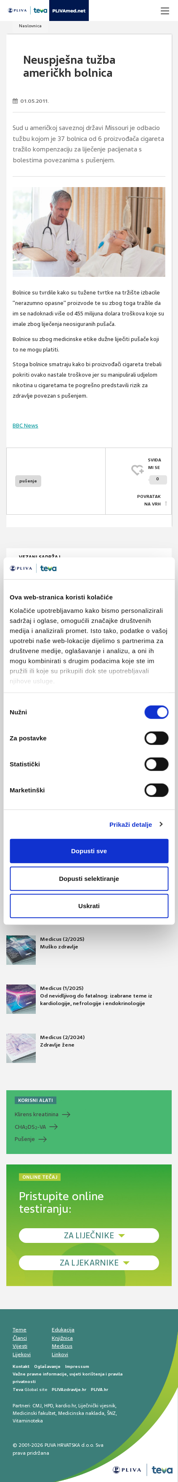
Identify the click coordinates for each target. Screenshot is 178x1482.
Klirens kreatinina (36, 1114)
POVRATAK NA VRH (149, 500)
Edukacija (63, 1329)
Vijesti (20, 1346)
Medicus (62, 1346)
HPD (48, 1406)
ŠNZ (111, 1413)
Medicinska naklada (81, 1413)
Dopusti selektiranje (89, 878)
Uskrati (89, 905)
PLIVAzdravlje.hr (69, 1389)
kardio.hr (66, 1406)
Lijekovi (22, 1354)
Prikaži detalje (130, 824)
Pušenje (25, 1139)
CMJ (37, 1406)
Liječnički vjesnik (96, 1406)
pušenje (28, 481)
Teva (18, 1389)
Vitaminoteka (28, 1421)
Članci (20, 1338)
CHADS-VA (30, 1127)
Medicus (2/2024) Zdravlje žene (45, 1048)
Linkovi (60, 1354)
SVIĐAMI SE (157, 470)
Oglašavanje (47, 1366)
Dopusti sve (89, 850)
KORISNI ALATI (35, 1100)
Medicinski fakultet (34, 1413)
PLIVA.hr (99, 1389)
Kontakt (21, 1366)
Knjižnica (62, 1338)
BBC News (25, 425)
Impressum (77, 1366)
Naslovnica (30, 26)
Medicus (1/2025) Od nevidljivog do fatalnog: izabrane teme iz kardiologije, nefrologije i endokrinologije (79, 999)
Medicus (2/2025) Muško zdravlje (45, 950)
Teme (20, 1329)
